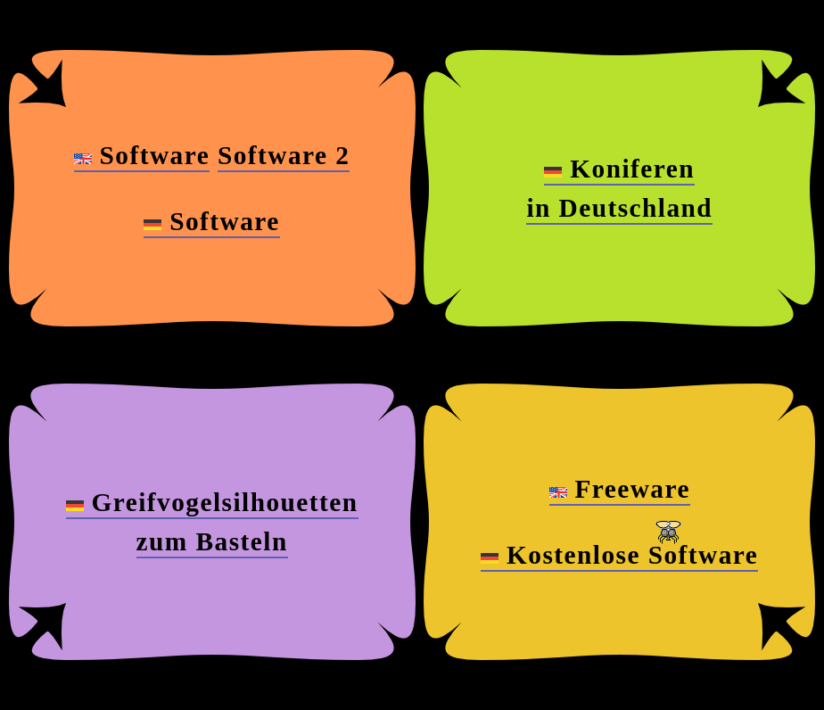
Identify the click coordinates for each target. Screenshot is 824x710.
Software (142, 155)
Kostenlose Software (619, 555)
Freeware (619, 489)
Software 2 (284, 155)
